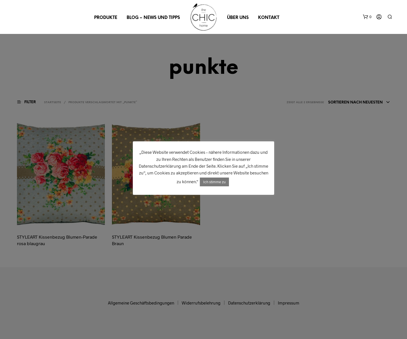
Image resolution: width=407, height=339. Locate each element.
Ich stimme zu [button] (214, 182)
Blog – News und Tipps (153, 18)
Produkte (105, 18)
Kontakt (268, 18)
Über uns (238, 18)
